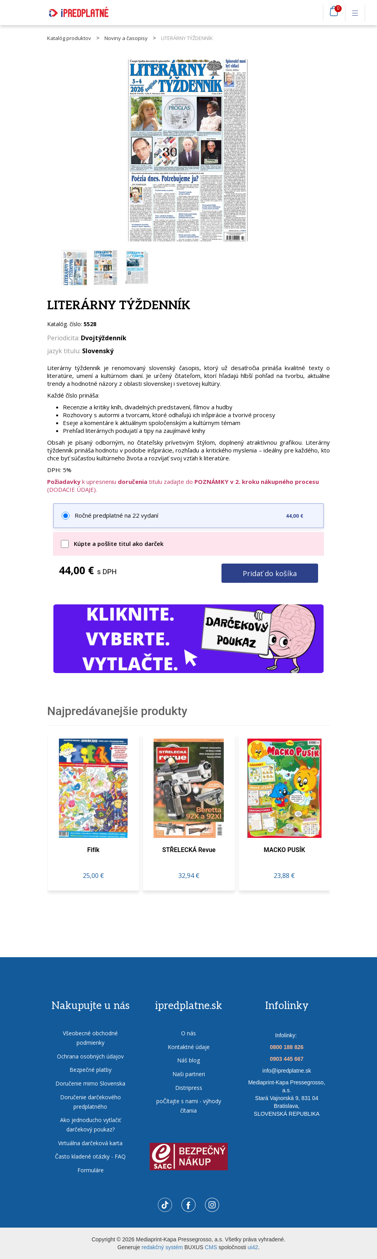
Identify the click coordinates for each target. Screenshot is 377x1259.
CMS (211, 1247)
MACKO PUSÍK (284, 850)
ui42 (253, 1247)
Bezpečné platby (91, 1070)
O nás (188, 1033)
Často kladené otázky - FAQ (90, 1156)
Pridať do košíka (269, 573)
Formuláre (90, 1170)
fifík (93, 850)
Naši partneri (188, 1074)
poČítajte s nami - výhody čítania (188, 1106)
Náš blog (188, 1060)
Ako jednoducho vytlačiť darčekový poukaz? (90, 1125)
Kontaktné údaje (189, 1047)
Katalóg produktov (69, 38)
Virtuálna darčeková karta (90, 1143)
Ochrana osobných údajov (90, 1056)
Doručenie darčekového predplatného (90, 1101)
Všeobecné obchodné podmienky (90, 1038)
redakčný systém (162, 1247)
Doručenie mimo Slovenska (90, 1083)
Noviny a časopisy (126, 38)
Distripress (188, 1087)
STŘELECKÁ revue (189, 850)
